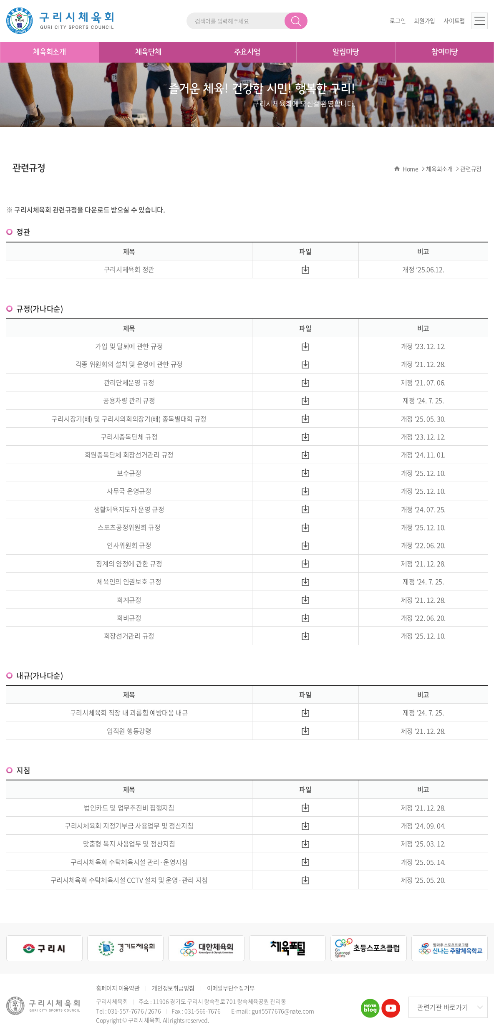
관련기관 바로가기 (442, 1007)
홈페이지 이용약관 (117, 988)
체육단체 (148, 52)
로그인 (398, 21)
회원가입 (424, 21)
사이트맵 (454, 21)
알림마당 (346, 52)
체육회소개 (49, 52)
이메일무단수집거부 (231, 988)
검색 (296, 21)
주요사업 (247, 52)
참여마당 (444, 52)
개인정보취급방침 (173, 988)
